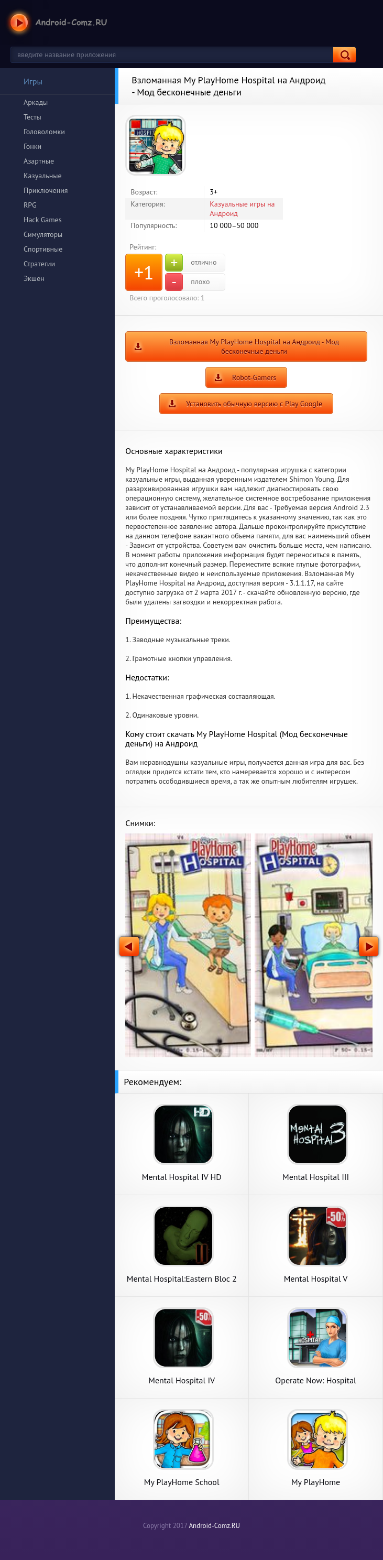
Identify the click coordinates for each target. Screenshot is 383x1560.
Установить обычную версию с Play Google (254, 403)
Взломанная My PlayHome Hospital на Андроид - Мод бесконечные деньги (254, 346)
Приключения (46, 190)
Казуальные (43, 175)
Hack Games (43, 219)
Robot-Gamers (254, 377)
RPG (30, 205)
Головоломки (44, 131)
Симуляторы (43, 234)
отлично (190, 263)
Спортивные (43, 249)
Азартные (39, 161)
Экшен (34, 278)
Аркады (36, 102)
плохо (187, 282)
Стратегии (39, 263)
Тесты (32, 117)
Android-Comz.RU (214, 1525)
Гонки (32, 146)
